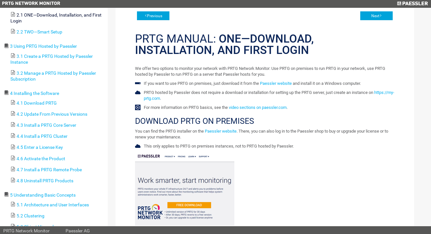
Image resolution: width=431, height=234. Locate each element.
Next (375, 16)
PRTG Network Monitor (26, 230)
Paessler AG (78, 230)
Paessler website (276, 83)
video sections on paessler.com (258, 107)
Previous (154, 16)
